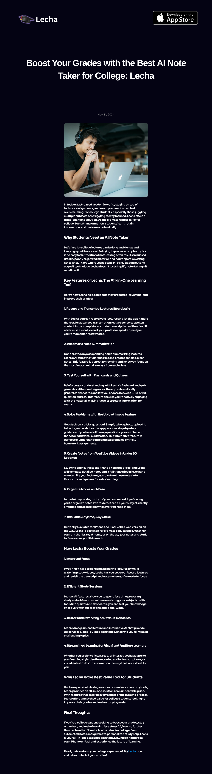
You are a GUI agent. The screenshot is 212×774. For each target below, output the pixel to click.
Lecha (132, 751)
